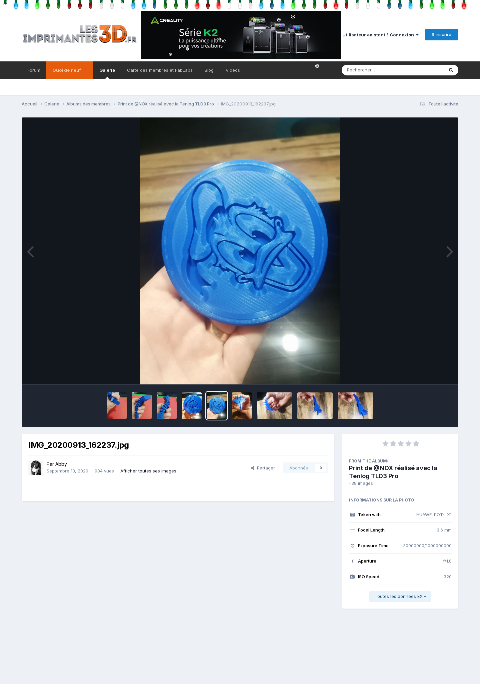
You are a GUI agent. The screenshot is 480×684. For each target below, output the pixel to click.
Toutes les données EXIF (400, 596)
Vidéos (233, 70)
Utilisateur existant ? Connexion (380, 34)
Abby (61, 464)
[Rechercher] (373, 70)
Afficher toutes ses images (148, 470)
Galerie (107, 73)
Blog (209, 70)
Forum (34, 70)
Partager (263, 467)
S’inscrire (441, 34)
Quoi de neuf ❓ (69, 70)
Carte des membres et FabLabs (160, 70)
